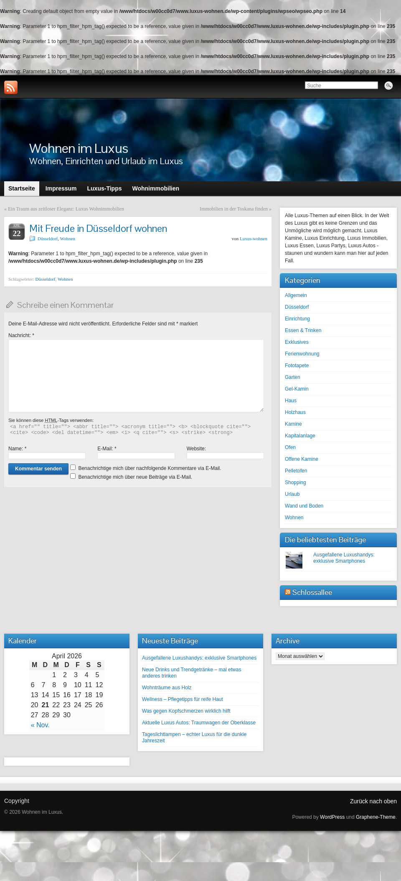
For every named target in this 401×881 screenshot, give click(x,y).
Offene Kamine (301, 459)
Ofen (290, 447)
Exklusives (297, 342)
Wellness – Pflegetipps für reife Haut (182, 699)
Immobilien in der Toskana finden (234, 209)
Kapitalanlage (300, 436)
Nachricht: (21, 335)
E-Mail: (106, 449)
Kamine (293, 424)
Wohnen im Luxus (78, 148)
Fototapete (297, 365)
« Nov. (40, 725)
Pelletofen (296, 471)
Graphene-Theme (376, 817)
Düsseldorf (48, 238)
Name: (17, 449)
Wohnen (67, 238)
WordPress (332, 817)
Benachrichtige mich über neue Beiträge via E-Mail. (135, 477)
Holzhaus (295, 412)
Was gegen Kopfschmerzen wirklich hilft (186, 711)
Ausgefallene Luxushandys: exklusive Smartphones (344, 558)
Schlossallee (312, 592)
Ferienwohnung (302, 354)
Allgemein (296, 295)
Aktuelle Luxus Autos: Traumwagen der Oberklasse (199, 723)
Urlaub (292, 494)
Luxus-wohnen (253, 238)
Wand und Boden (304, 506)
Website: (196, 449)
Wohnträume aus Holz (167, 688)
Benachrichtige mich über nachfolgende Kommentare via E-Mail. (149, 468)
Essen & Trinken (303, 330)
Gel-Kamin (297, 389)
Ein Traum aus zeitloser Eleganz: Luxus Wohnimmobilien (66, 209)
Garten (292, 377)
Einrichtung (297, 319)
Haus (291, 401)
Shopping (295, 482)
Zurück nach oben (373, 801)
